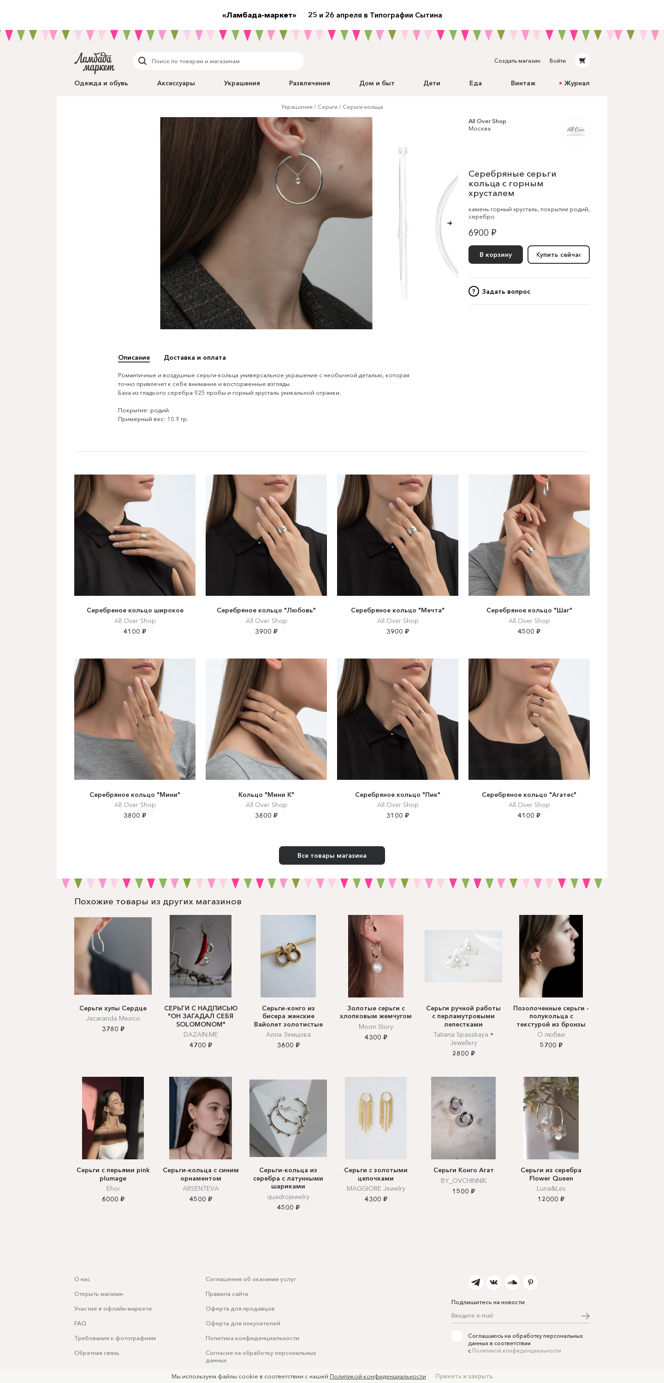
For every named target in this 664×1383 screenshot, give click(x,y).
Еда (475, 83)
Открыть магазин (98, 1293)
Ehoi (113, 1188)
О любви (551, 1034)
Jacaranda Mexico (113, 1018)
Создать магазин (517, 60)
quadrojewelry (288, 1197)
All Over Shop (487, 121)
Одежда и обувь (101, 83)
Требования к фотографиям (115, 1337)
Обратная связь (96, 1352)
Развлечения (309, 83)
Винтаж (523, 83)
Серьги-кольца (363, 106)
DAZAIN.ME (201, 1034)
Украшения (242, 83)
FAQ (80, 1323)
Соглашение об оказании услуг (251, 1278)
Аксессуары (176, 83)
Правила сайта (227, 1293)
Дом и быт (377, 83)
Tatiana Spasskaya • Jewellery (463, 1038)
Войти (558, 60)
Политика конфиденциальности (252, 1337)
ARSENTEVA (201, 1188)
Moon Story (376, 1026)
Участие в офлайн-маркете (113, 1308)
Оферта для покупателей (243, 1323)
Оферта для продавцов (240, 1308)
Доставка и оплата (195, 357)
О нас (82, 1278)
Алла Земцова (288, 1034)
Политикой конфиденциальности (516, 1350)
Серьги (328, 106)
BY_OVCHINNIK (463, 1180)
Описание (134, 357)
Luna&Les (551, 1188)
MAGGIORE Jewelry (376, 1188)
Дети (431, 83)
